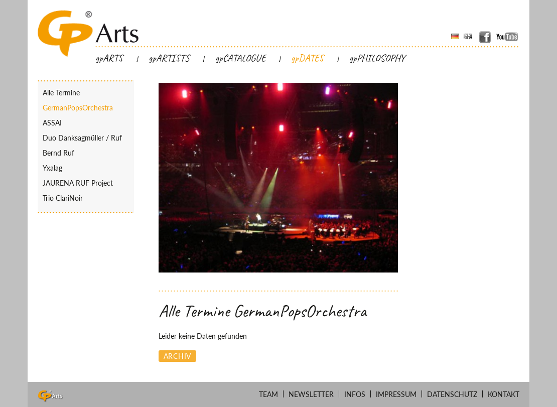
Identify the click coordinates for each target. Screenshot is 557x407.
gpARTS (109, 58)
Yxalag (52, 168)
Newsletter (311, 394)
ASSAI (52, 122)
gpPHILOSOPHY (377, 58)
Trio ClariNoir (63, 198)
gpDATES (307, 58)
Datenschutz (452, 394)
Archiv (177, 356)
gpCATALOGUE (240, 58)
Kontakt (503, 394)
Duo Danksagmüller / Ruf (82, 137)
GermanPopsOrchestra (78, 107)
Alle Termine (61, 92)
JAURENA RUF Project (78, 183)
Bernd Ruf (58, 153)
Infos (354, 394)
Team (268, 394)
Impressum (396, 394)
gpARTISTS (169, 58)
